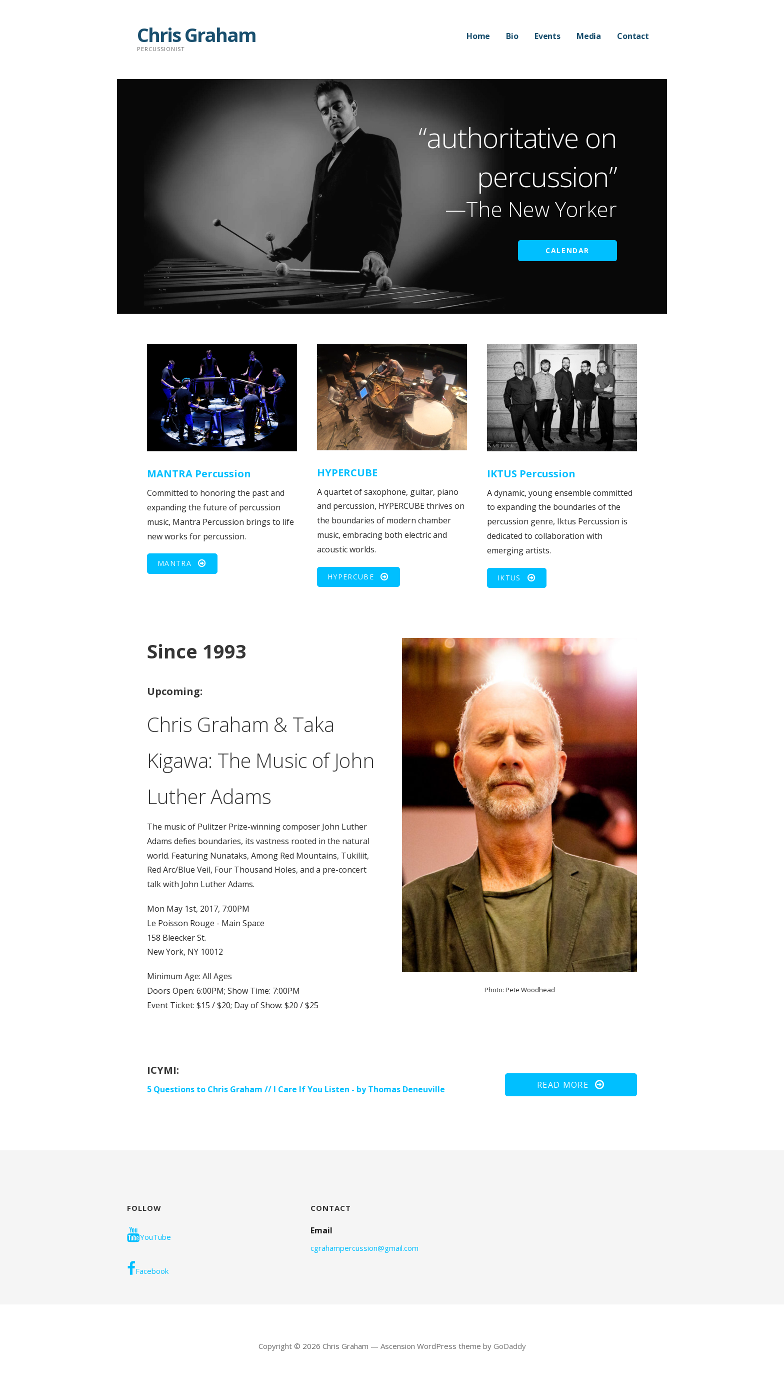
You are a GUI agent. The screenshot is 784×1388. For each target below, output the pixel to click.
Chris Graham (196, 35)
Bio (512, 36)
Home (478, 36)
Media (588, 36)
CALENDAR (568, 250)
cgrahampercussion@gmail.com (364, 1248)
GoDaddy (510, 1346)
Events (547, 36)
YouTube (149, 1234)
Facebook (147, 1268)
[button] (182, 563)
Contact (633, 36)
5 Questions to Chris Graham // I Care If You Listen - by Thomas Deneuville (296, 1089)
